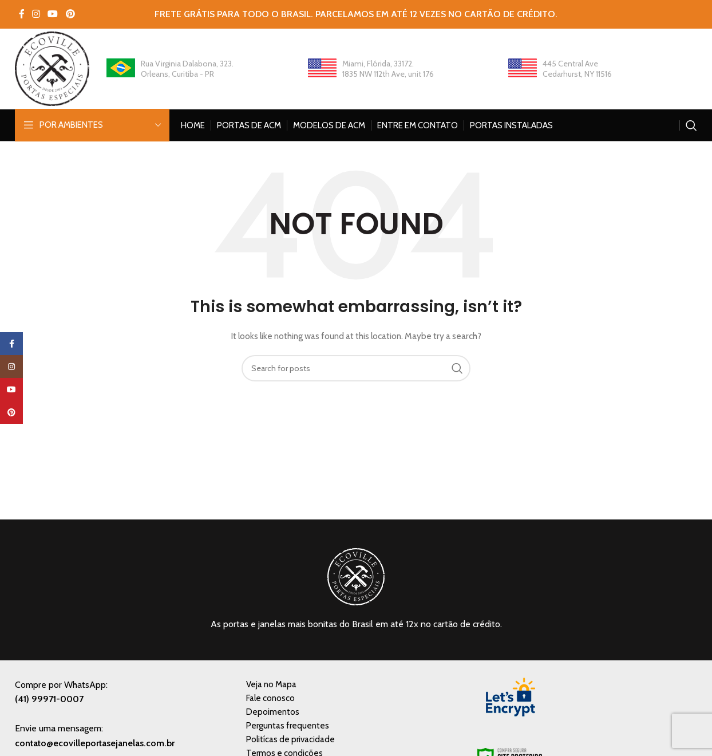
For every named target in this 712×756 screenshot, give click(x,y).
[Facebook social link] (21, 14)
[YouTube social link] (53, 14)
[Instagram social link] (35, 14)
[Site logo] (52, 67)
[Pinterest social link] (70, 14)
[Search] (691, 125)
